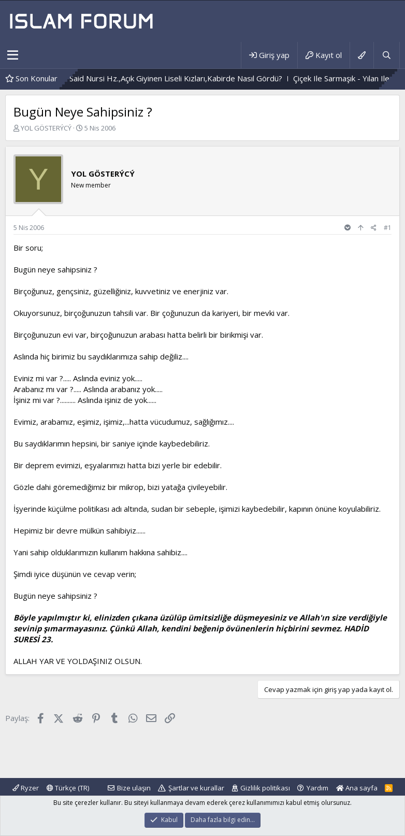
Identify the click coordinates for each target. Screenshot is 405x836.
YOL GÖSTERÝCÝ (46, 128)
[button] (12, 55)
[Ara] (386, 55)
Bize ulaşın (134, 787)
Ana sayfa (357, 787)
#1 (388, 227)
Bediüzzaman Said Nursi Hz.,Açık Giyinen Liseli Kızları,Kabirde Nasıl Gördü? (162, 78)
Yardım (317, 787)
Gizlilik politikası (265, 787)
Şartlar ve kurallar (196, 787)
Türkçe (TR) (68, 787)
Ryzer (25, 787)
